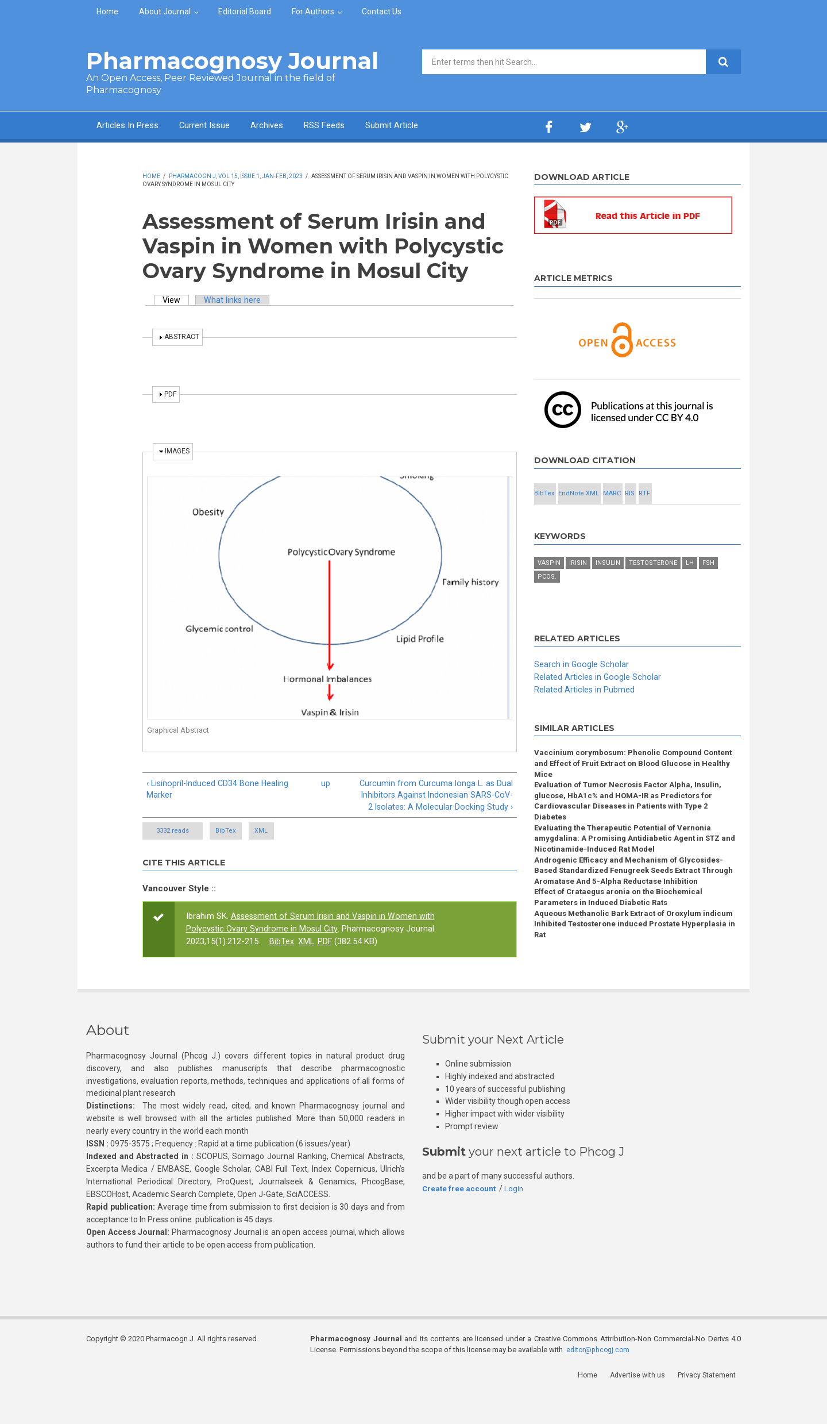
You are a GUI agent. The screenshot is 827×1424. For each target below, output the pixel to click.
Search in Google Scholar (581, 691)
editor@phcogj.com (599, 1381)
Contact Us (381, 11)
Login (516, 1220)
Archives (296, 127)
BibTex (240, 845)
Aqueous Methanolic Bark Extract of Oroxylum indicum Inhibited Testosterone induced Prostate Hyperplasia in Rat (628, 962)
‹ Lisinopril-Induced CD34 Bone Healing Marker (219, 789)
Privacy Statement (711, 1406)
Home (107, 11)
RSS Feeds (361, 127)
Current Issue (223, 127)
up (325, 783)
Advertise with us (643, 1406)
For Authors (313, 11)
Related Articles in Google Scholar (598, 703)
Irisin (578, 590)
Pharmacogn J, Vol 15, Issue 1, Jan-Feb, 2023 (236, 176)
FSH (708, 590)
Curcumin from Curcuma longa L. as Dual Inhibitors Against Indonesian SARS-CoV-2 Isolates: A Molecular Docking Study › (444, 802)
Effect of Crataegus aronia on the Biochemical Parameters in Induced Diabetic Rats (621, 933)
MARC (689, 495)
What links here (235, 300)
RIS (564, 520)
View (177, 300)
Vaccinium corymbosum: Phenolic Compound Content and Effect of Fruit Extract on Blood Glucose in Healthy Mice (637, 791)
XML (307, 845)
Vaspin (549, 590)
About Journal (165, 11)
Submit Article (439, 127)
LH (690, 590)
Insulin (608, 590)
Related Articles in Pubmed (584, 716)
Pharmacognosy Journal (232, 61)
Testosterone (653, 590)
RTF (626, 520)
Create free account (460, 1220)
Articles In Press (134, 127)
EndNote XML (626, 495)
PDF (325, 955)
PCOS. (547, 603)
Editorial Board (244, 11)
